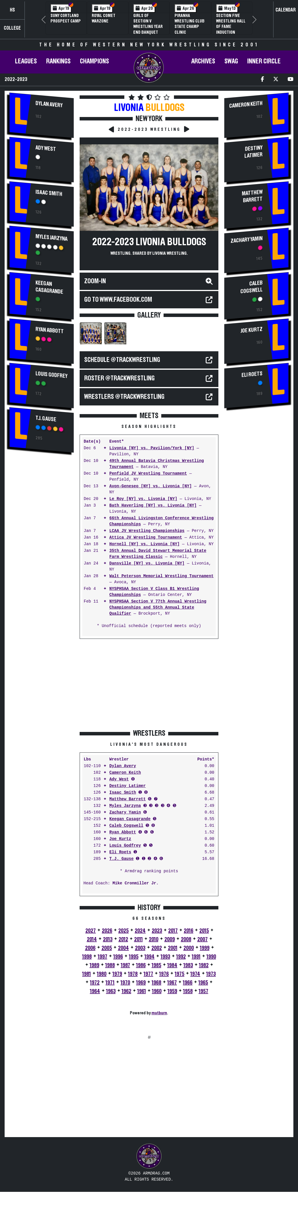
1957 (203, 991)
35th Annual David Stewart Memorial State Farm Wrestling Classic (157, 554)
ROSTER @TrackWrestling (119, 378)
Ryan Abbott (49, 330)
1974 (195, 974)
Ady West (45, 148)
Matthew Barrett (127, 799)
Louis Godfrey (51, 374)
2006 (90, 948)
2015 (204, 931)
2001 (172, 948)
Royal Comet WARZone (103, 18)
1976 (164, 974)
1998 (87, 957)
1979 (117, 974)
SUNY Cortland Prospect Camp (65, 18)
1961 (141, 991)
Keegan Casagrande (49, 287)
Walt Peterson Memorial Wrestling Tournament (161, 576)
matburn (159, 1013)
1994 (150, 957)
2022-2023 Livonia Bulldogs (149, 242)
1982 (204, 965)
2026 (107, 931)
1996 (118, 957)
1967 (172, 983)
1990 (211, 957)
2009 (169, 939)
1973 (211, 974)
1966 (187, 983)
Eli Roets (120, 852)
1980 (101, 974)
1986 (141, 965)
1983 (188, 965)
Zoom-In (95, 281)
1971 (110, 983)
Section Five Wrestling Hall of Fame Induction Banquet (230, 26)
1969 (141, 983)
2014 (92, 939)
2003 (140, 948)
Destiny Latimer (127, 786)
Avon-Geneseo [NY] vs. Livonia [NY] (150, 486)
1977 (148, 974)
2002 (156, 948)
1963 (111, 991)
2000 (188, 948)
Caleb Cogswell (126, 825)
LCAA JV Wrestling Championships (146, 531)
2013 (108, 939)
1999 (204, 948)
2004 (123, 948)
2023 (157, 931)
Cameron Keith (125, 772)
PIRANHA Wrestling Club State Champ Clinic (190, 24)
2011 (138, 939)
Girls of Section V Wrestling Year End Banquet (148, 24)
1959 (172, 991)
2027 (90, 931)
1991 (196, 957)
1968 (156, 983)
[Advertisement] (42, 554)
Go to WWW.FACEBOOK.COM (118, 299)
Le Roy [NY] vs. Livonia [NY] (143, 499)
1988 (110, 965)
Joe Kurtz (120, 839)
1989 (94, 965)
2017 (173, 931)
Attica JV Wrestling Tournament (145, 537)
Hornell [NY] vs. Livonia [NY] (144, 544)
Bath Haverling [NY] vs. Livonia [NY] (152, 505)
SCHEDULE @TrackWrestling (122, 359)
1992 (181, 957)
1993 (165, 957)
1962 (126, 991)
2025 (123, 931)
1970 (125, 983)
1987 (125, 965)
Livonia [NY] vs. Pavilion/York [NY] (151, 448)
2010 (153, 939)
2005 (107, 948)
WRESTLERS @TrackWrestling (124, 396)
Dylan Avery (49, 104)
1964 (95, 991)
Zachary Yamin (125, 812)
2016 (188, 931)
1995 (133, 957)
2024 (140, 931)
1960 (157, 991)
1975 (179, 974)
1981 (86, 974)
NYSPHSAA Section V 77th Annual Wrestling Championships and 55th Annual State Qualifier (157, 607)
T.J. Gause (45, 419)
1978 (133, 974)
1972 (95, 983)
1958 (188, 991)
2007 (202, 939)
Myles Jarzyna (51, 237)
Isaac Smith (48, 193)
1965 (203, 983)
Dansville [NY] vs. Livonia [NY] (146, 563)
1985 (156, 965)
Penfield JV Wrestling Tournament (148, 473)
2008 (186, 939)
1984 (172, 965)
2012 (123, 939)
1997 (102, 957)
